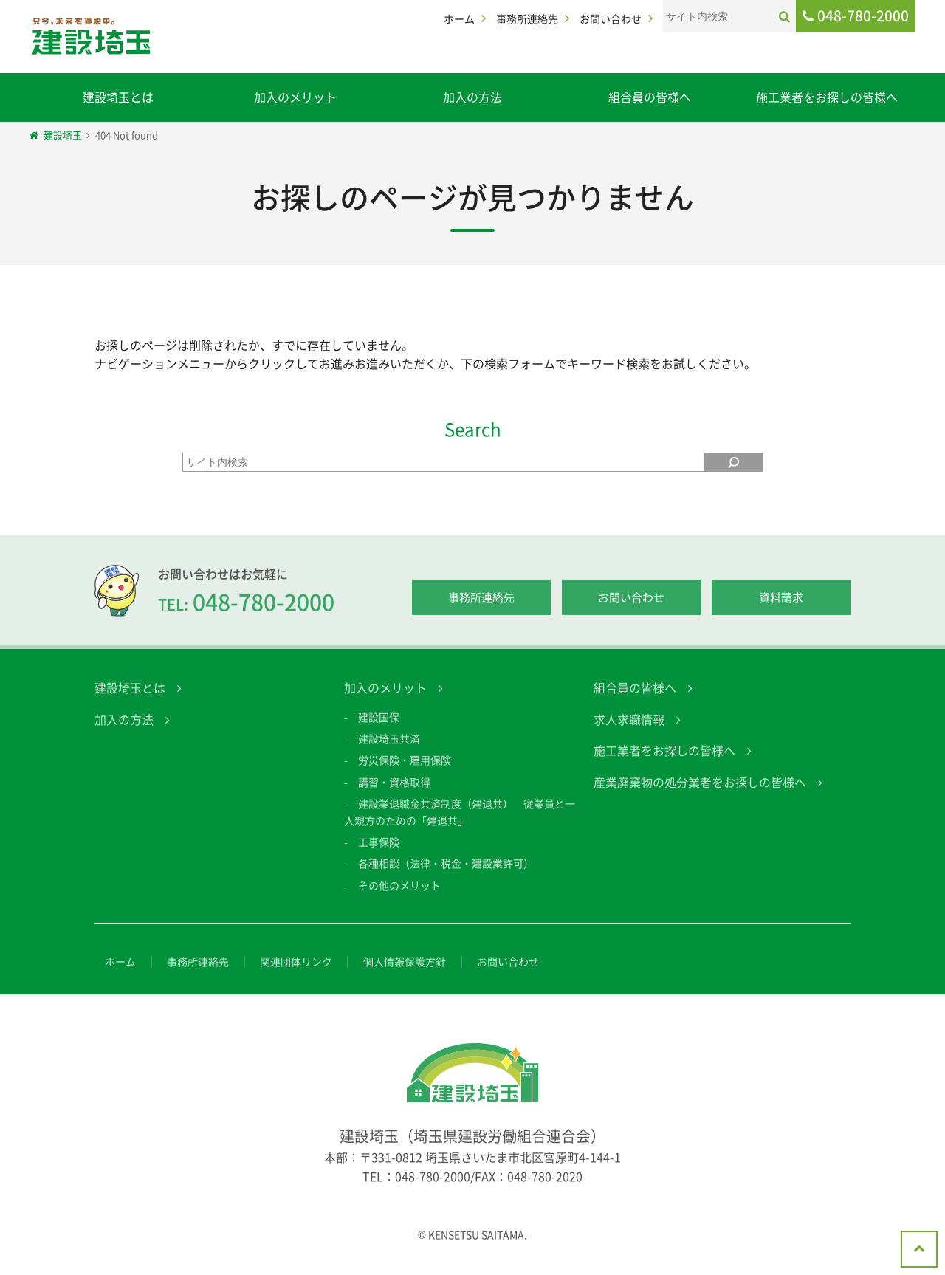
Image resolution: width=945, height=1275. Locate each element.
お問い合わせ (611, 18)
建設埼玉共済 (389, 749)
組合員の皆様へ (649, 97)
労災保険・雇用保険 (404, 770)
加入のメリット (295, 97)
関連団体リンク (296, 972)
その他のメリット (399, 896)
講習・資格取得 (394, 793)
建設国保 (378, 728)
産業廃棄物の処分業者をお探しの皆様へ (700, 793)
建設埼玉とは (118, 97)
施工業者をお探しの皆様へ (827, 97)
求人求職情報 (629, 730)
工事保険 (378, 852)
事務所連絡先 (527, 18)
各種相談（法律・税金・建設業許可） (446, 874)
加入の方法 (472, 97)
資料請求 (781, 609)
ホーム (459, 18)
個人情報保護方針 (404, 972)
